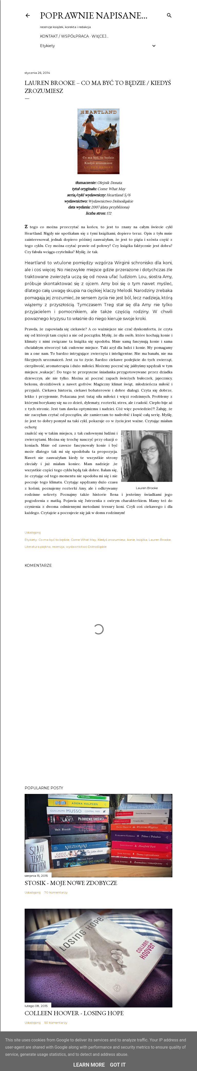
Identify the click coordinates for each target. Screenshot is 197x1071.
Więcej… (100, 36)
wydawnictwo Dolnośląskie (86, 546)
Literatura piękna (38, 546)
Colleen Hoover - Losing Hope (74, 1013)
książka (141, 540)
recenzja (58, 546)
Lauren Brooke (160, 540)
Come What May (83, 540)
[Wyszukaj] (169, 14)
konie (131, 540)
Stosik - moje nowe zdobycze (71, 883)
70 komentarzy (56, 892)
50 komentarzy (55, 1022)
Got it (118, 1065)
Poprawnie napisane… (93, 15)
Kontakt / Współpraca (64, 36)
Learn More (89, 1065)
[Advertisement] (98, 737)
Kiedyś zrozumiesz (111, 540)
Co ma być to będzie (53, 540)
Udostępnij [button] (33, 532)
